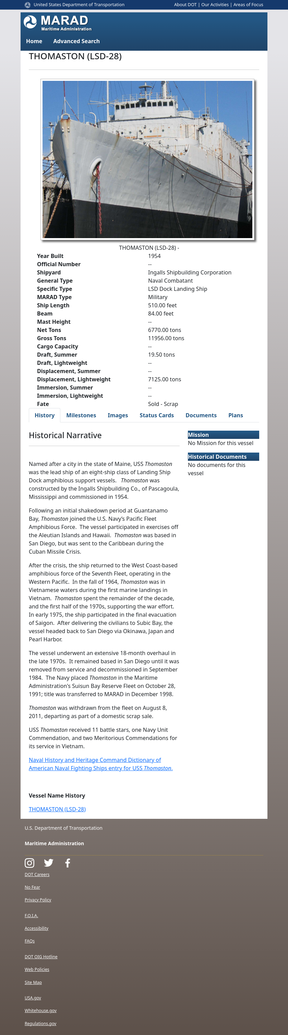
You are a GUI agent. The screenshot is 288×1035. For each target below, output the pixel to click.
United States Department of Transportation (79, 4)
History (45, 415)
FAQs (30, 941)
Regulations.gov (40, 1023)
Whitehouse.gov (41, 1010)
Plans (235, 415)
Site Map (33, 982)
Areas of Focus (248, 4)
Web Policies (37, 969)
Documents (201, 415)
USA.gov (33, 998)
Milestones (81, 415)
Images (118, 415)
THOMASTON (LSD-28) (57, 809)
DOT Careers (37, 874)
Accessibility (36, 928)
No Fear (32, 887)
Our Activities (215, 4)
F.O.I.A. (31, 916)
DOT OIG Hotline (41, 957)
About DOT (185, 4)
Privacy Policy (38, 900)
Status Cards (157, 415)
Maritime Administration (54, 843)
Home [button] (34, 41)
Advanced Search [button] (76, 41)
